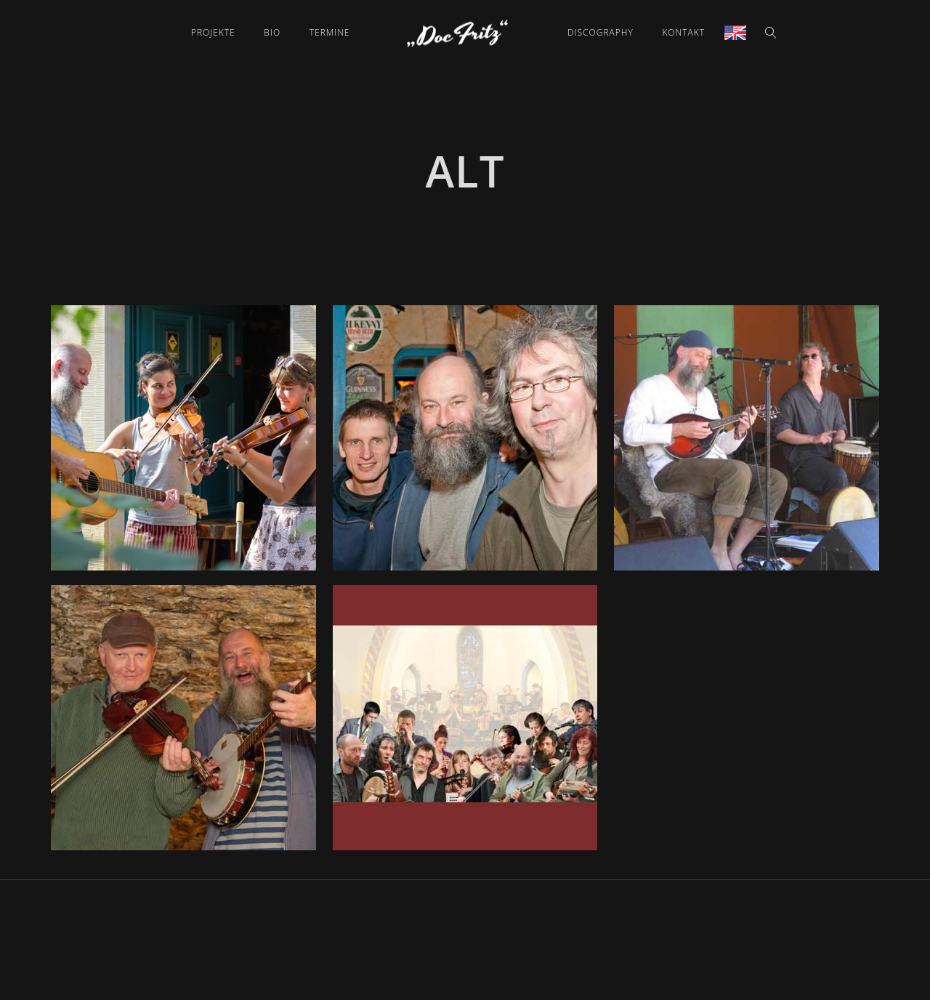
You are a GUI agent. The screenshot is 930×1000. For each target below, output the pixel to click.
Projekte (213, 32)
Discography (600, 32)
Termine (330, 32)
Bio (272, 32)
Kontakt (683, 32)
